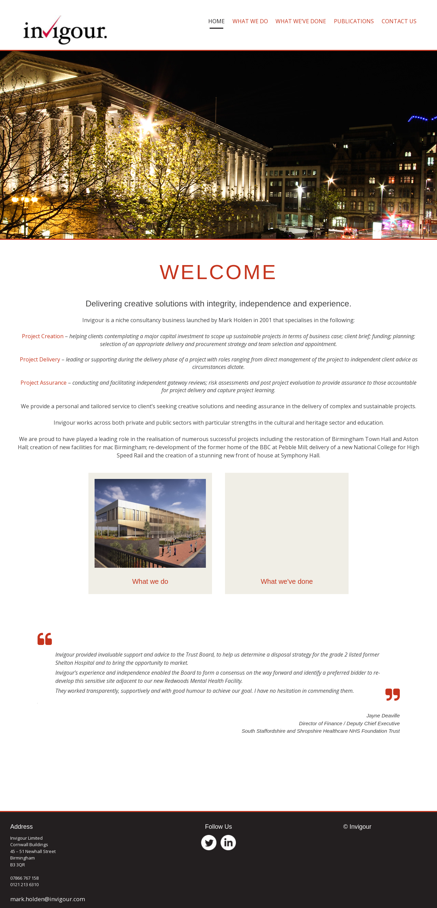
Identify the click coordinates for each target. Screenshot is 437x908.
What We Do (250, 21)
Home (216, 21)
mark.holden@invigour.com (47, 899)
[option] (218, 679)
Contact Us (399, 21)
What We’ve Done (301, 21)
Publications (354, 21)
